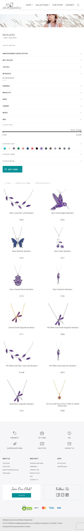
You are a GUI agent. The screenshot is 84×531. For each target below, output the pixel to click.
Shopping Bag (62, 467)
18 (46, 183)
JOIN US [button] (21, 495)
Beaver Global (25, 526)
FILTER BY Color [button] (42, 144)
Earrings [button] (42, 86)
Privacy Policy (35, 473)
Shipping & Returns (36, 463)
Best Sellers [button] (42, 60)
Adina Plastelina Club (10, 470)
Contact (70, 5)
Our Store (6, 467)
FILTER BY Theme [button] (42, 154)
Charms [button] (42, 106)
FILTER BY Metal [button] (42, 161)
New (23, 183)
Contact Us (34, 480)
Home (5, 38)
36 (49, 183)
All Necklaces (8, 78)
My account (61, 463)
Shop (29, 5)
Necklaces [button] (42, 74)
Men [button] (42, 119)
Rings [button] (42, 99)
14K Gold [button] (42, 67)
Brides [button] (42, 113)
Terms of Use (34, 470)
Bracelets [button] (42, 93)
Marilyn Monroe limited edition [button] (42, 53)
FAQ (31, 476)
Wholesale (6, 473)
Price (28, 183)
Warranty (33, 467)
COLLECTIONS (43, 5)
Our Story (58, 5)
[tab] (42, 54)
